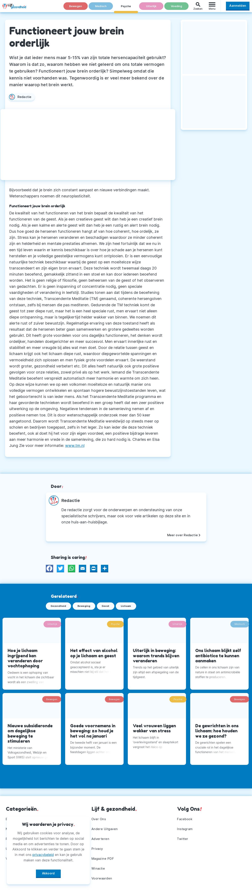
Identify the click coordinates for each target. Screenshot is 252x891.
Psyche (126, 8)
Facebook (185, 815)
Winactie (99, 867)
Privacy (98, 847)
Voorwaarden (103, 878)
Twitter (183, 836)
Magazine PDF (104, 857)
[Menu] (212, 8)
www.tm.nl (74, 445)
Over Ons (99, 815)
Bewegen (75, 8)
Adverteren (101, 836)
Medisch (101, 8)
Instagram (185, 826)
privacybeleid (43, 853)
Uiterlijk (151, 8)
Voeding (176, 8)
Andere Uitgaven (106, 826)
